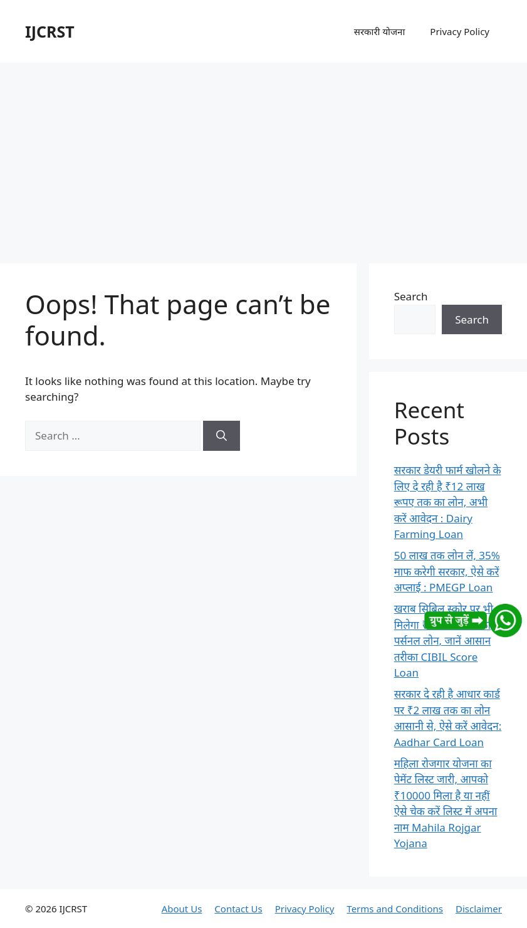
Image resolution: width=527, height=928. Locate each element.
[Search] (221, 436)
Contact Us (238, 908)
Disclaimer (479, 908)
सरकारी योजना (379, 31)
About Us (182, 908)
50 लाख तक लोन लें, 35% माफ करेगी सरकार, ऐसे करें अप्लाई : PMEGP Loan (447, 571)
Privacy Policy (459, 31)
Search (411, 296)
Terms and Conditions (395, 908)
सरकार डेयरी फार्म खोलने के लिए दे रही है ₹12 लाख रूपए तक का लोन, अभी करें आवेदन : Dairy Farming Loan (447, 502)
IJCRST (50, 31)
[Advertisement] (263, 157)
